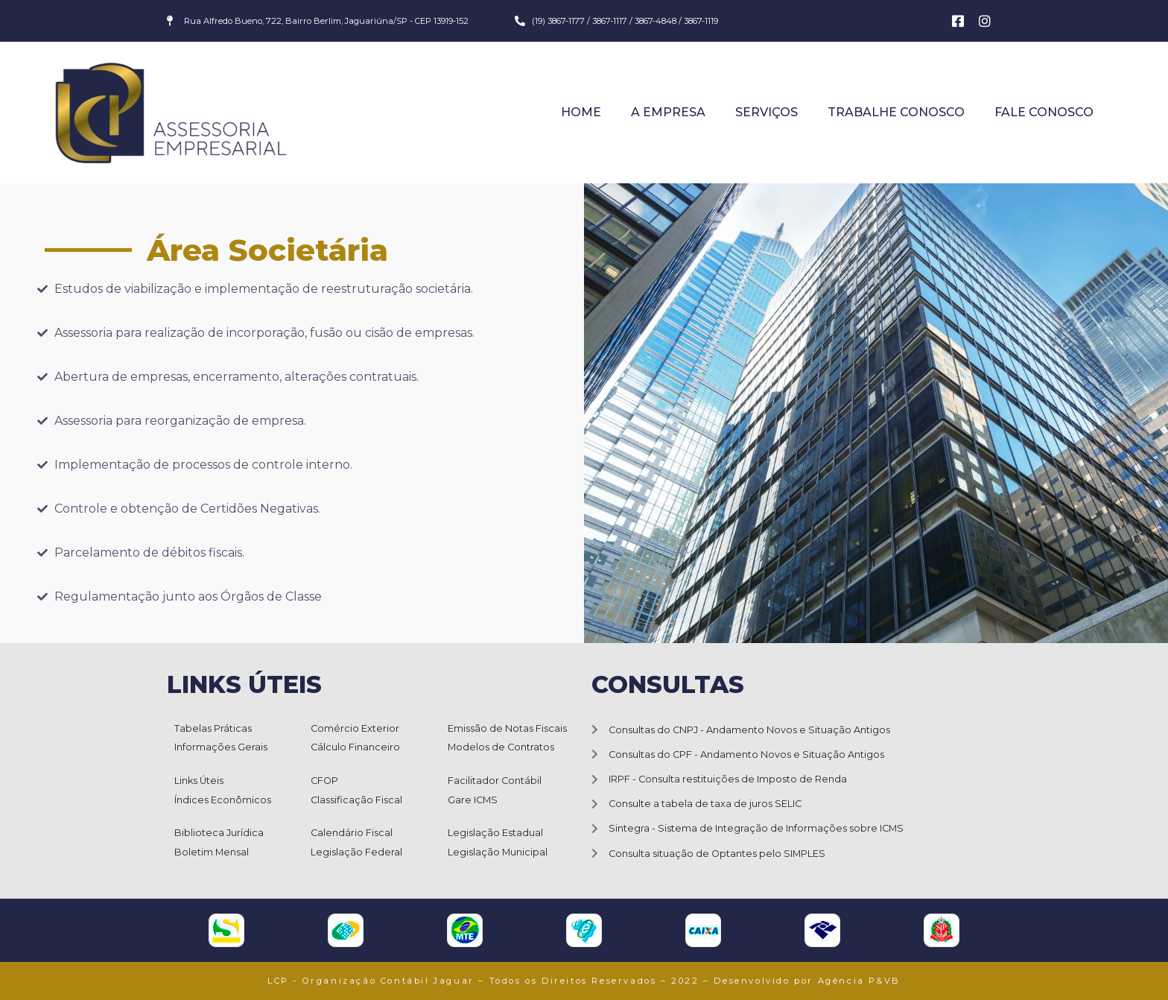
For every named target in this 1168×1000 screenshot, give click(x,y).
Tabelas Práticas (213, 728)
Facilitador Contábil (495, 780)
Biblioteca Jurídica (219, 832)
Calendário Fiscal (352, 832)
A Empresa (668, 112)
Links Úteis (198, 780)
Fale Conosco (1044, 112)
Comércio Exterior (355, 728)
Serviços (766, 112)
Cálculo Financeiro (355, 747)
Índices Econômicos (222, 800)
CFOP (324, 780)
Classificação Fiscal (356, 800)
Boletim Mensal (211, 852)
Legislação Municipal (498, 852)
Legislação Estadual (495, 832)
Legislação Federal (356, 852)
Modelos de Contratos (501, 747)
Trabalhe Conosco (896, 112)
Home (581, 112)
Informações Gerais (220, 747)
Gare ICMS (473, 800)
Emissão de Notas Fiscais (507, 728)
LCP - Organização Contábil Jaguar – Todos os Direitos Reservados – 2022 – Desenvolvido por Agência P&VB (584, 980)
